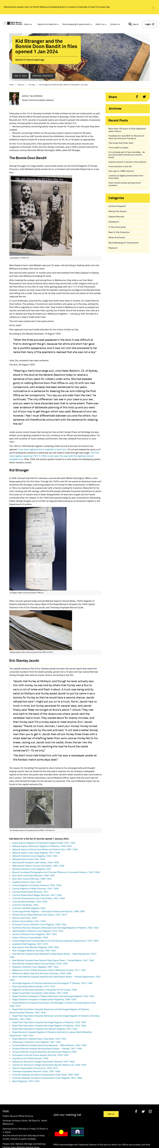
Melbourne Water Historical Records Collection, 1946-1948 (41, 973)
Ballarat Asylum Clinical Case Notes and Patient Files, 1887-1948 (45, 850)
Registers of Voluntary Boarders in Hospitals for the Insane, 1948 (44, 990)
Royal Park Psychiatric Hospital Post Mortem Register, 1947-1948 (44, 1029)
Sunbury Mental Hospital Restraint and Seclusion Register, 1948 (44, 1052)
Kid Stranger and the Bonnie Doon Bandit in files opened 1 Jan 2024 (63, 85)
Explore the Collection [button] (47, 24)
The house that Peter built (121, 143)
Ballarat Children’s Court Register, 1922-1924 (35, 856)
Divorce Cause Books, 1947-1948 (29, 921)
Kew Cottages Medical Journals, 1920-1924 (34, 951)
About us (21, 85)
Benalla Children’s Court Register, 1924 (31, 869)
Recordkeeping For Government (124, 243)
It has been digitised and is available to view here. (42, 450)
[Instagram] (150, 1111)
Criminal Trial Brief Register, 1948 (28, 908)
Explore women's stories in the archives (127, 162)
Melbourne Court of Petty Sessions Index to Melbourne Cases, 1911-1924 (49, 970)
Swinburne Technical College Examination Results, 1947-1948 (43, 1062)
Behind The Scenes (118, 211)
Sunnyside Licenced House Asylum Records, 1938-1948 (40, 1055)
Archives (115, 108)
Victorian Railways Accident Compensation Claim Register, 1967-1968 (47, 1078)
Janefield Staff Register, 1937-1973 (30, 944)
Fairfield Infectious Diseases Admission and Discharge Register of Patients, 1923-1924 (55, 928)
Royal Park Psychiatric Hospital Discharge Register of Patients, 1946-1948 (49, 1026)
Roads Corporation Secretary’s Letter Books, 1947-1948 (40, 993)
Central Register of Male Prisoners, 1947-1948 (35, 889)
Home (11, 85)
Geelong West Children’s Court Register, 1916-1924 (37, 931)
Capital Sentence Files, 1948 (26, 882)
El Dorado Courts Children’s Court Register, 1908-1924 (39, 925)
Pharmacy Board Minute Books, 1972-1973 (33, 987)
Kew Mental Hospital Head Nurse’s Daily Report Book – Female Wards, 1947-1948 (53, 960)
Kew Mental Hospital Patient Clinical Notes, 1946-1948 (39, 964)
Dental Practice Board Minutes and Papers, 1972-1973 (39, 915)
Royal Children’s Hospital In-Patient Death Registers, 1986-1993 (44, 1000)
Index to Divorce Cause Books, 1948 (30, 938)
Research (113, 248)
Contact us (115, 24)
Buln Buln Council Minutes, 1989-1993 (32, 879)
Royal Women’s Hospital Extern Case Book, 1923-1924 (39, 1039)
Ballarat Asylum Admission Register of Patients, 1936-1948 (42, 846)
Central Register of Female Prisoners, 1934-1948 (36, 885)
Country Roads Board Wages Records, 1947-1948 (37, 895)
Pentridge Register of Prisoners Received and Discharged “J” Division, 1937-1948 (52, 983)
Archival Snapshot (117, 206)
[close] (153, 8)
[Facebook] (136, 1111)
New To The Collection (119, 232)
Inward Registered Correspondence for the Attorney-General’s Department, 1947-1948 (55, 941)
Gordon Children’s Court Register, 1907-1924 (34, 934)
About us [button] (28, 24)
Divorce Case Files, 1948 (24, 918)
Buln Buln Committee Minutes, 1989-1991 (33, 876)
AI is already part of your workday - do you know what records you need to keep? (127, 154)
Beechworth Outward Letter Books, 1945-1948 (35, 863)
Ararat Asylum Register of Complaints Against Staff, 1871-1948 (43, 843)
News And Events (117, 237)
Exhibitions (114, 222)
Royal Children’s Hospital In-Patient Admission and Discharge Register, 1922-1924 (53, 996)
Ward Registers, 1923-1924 (26, 1081)
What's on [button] (100, 24)
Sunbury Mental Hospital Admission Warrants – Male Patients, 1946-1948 (49, 1045)
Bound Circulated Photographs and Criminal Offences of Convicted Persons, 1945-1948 (56, 872)
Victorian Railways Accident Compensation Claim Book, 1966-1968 (45, 1075)
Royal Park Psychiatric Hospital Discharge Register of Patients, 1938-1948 (49, 1022)
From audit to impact (118, 148)
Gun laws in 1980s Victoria (121, 171)
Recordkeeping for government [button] (76, 24)
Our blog (32, 85)
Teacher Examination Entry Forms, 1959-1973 (35, 1068)
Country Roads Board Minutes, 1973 (30, 892)
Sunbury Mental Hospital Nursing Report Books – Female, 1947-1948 (47, 1049)
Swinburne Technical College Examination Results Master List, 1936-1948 (49, 1065)
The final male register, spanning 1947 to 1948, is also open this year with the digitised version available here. (54, 456)
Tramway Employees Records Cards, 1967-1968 (36, 1071)
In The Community (117, 227)
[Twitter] (143, 1111)
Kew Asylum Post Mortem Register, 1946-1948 (35, 947)
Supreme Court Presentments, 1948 (30, 1058)
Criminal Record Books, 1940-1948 (29, 902)
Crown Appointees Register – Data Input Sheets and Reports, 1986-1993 (48, 911)
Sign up (111, 1114)
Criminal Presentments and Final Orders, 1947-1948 (38, 898)
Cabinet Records (116, 217)
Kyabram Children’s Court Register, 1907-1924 (35, 967)
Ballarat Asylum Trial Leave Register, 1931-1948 (36, 853)
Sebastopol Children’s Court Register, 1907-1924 (36, 1042)
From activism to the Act (120, 166)
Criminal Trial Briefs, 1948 (25, 905)
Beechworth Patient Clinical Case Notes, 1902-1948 (38, 866)
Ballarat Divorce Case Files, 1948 (28, 859)
